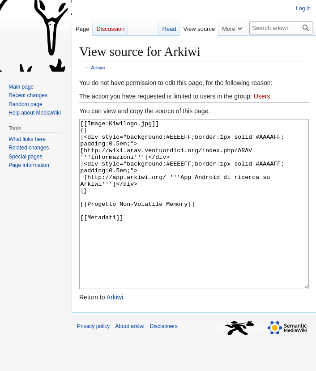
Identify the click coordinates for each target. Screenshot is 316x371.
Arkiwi (98, 67)
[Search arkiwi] (280, 27)
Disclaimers (164, 360)
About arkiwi (129, 360)
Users (262, 96)
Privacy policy (93, 360)
